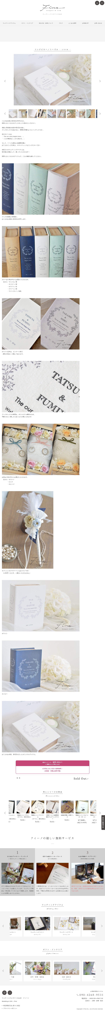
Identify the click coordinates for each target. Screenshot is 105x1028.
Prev (5, 81)
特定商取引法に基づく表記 (11, 1014)
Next (100, 81)
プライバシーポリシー (10, 1017)
